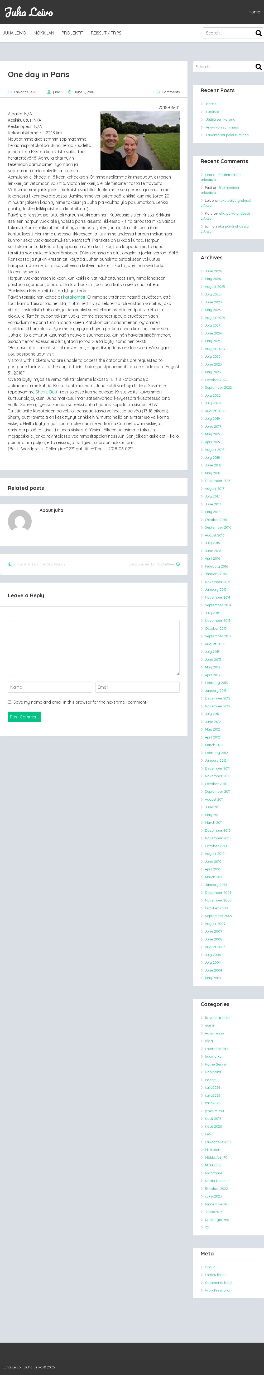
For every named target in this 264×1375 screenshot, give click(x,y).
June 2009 (213, 931)
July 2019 (212, 418)
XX (207, 1227)
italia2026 (212, 1103)
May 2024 (213, 341)
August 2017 (214, 488)
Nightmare (213, 1173)
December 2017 (217, 481)
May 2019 (212, 434)
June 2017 (213, 504)
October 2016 (216, 520)
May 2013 (212, 667)
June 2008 (213, 939)
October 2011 (215, 784)
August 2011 (214, 799)
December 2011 (217, 768)
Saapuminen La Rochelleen (151, 564)
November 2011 (217, 776)
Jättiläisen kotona (220, 119)
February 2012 (216, 753)
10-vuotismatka (217, 1018)
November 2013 (217, 620)
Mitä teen (212, 1149)
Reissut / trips (106, 33)
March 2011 (213, 822)
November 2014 (217, 597)
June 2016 (213, 551)
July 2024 (212, 325)
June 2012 (213, 721)
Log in (210, 1267)
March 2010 (214, 877)
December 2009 (218, 892)
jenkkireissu (214, 1111)
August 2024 (215, 318)
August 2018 (214, 449)
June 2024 (213, 333)
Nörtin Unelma (217, 1181)
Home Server (216, 1064)
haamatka (213, 1056)
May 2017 (212, 512)
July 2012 (212, 714)
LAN (208, 1134)
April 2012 (212, 737)
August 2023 (215, 349)
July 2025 (212, 294)
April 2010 (212, 869)
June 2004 (213, 970)
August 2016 (214, 535)
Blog (209, 1041)
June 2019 (213, 426)
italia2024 (212, 1087)
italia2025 (212, 1095)
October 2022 (216, 380)
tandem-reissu (216, 1204)
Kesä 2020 (213, 1126)
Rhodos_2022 (216, 1188)
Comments (171, 92)
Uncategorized (217, 1220)
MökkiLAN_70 (216, 1157)
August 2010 (214, 853)
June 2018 (213, 465)
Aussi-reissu (214, 1033)
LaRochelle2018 (27, 92)
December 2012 (217, 698)
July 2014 (212, 613)
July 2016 (212, 543)
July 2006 (213, 955)
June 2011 (212, 807)
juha (56, 92)
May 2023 (213, 372)
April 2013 (212, 675)
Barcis (211, 104)
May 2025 (213, 310)
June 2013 (213, 659)
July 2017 (212, 496)
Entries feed (214, 1275)
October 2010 (216, 846)
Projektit (72, 33)
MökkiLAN (44, 33)
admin (210, 1025)
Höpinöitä (213, 1072)
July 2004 (213, 962)
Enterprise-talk (216, 1049)
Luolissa (212, 112)
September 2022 (218, 387)
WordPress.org (217, 1290)
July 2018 (212, 457)
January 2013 (216, 690)
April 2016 (212, 558)
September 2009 (218, 916)
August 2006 (215, 947)
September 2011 (217, 791)
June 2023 (213, 364)
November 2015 (217, 582)
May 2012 (212, 729)
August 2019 (214, 411)
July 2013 (212, 651)
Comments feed (218, 1282)
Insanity (211, 1080)
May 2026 (213, 279)
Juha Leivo (28, 12)
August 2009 (215, 923)
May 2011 (212, 815)
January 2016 (216, 574)
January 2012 (216, 760)
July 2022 (212, 395)
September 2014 (218, 605)
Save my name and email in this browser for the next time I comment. (80, 702)
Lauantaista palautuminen (227, 135)
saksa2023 (213, 1196)
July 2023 (212, 356)
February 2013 (216, 683)
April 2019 (212, 442)
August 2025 (215, 286)
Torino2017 (213, 1212)
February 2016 (216, 566)
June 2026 (213, 271)
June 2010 (213, 861)
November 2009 (218, 900)
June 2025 (213, 302)
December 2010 (218, 830)
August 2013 (214, 644)
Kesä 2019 (213, 1118)
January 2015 (216, 589)
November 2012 (217, 706)
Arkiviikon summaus (222, 127)
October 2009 (216, 908)
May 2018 (212, 473)
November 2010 (218, 838)
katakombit (74, 297)
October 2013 (216, 628)
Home (254, 11)
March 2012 (214, 745)
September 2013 (218, 636)
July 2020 (213, 403)
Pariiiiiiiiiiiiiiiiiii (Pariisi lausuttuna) (38, 564)
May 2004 (213, 978)
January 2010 (216, 885)
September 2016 (218, 527)
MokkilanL (213, 1165)
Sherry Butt (46, 392)
